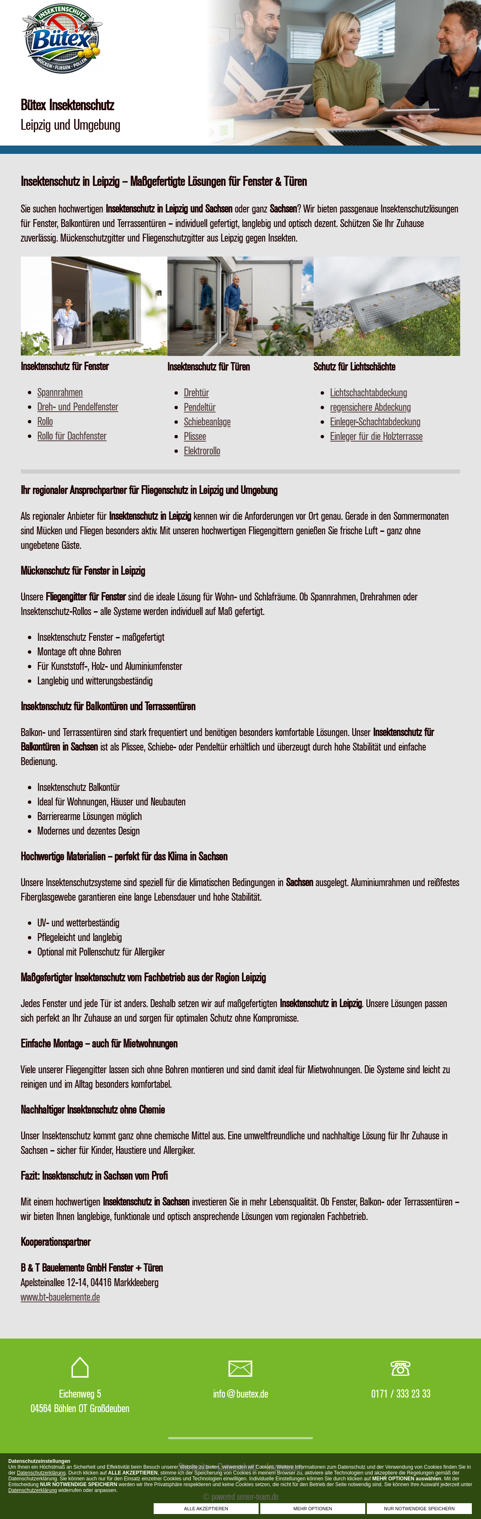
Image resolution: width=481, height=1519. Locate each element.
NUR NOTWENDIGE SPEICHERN (419, 1508)
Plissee (195, 436)
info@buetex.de (240, 1394)
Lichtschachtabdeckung (368, 393)
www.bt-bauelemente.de (60, 1297)
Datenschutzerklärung (41, 1473)
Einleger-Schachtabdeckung (375, 422)
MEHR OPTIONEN (313, 1508)
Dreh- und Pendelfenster (77, 407)
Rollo (45, 421)
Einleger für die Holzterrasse (376, 436)
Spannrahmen (60, 392)
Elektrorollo (202, 451)
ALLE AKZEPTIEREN (206, 1508)
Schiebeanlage (207, 422)
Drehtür (196, 393)
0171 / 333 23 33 (401, 1394)
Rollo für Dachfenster (72, 436)
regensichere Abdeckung (370, 407)
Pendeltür (200, 407)
